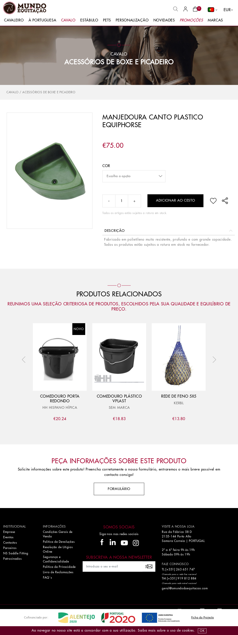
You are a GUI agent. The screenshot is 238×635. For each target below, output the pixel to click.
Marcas (215, 20)
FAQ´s (47, 577)
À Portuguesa (42, 20)
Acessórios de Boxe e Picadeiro (118, 62)
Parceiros (9, 547)
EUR (227, 10)
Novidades (164, 20)
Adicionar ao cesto (175, 200)
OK (202, 630)
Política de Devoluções (58, 541)
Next (213, 359)
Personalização (132, 20)
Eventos (8, 537)
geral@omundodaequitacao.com (185, 588)
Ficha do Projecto (202, 617)
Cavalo (68, 20)
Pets (107, 20)
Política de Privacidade (59, 566)
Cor (106, 166)
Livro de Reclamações (58, 572)
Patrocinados (12, 558)
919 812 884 (186, 578)
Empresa (9, 531)
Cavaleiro (14, 20)
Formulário (119, 489)
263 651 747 (185, 569)
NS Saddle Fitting (15, 553)
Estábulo (89, 20)
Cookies (188, 630)
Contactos (10, 542)
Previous (24, 359)
